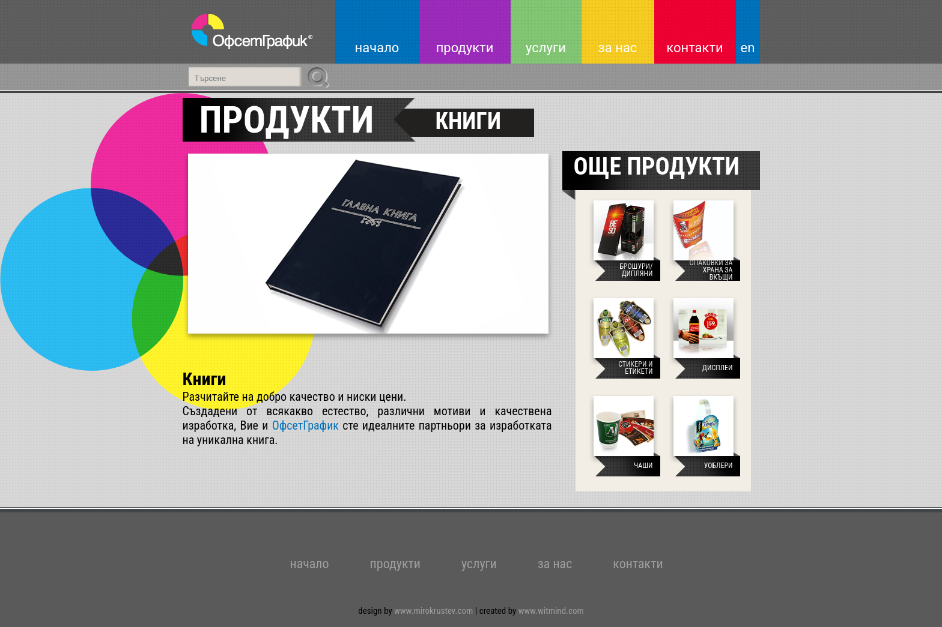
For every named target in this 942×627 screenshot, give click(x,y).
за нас (617, 47)
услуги (546, 47)
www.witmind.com (551, 610)
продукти (465, 47)
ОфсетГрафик (305, 425)
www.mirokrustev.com (434, 610)
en (748, 47)
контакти (694, 47)
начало (377, 47)
